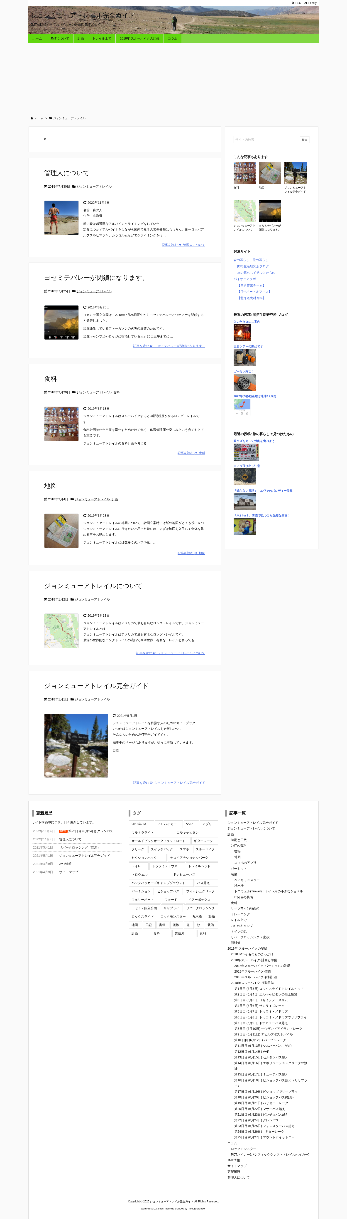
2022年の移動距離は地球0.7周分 (255, 396)
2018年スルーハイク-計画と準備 (254, 960)
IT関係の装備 (243, 897)
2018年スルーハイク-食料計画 (255, 977)
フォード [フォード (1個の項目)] (171, 899)
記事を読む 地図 (191, 553)
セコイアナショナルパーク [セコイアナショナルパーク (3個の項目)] (189, 857)
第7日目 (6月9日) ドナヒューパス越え (261, 1023)
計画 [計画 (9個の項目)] (135, 933)
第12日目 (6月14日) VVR (251, 1051)
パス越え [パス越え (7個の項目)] (203, 883)
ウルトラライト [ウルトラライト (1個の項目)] (143, 832)
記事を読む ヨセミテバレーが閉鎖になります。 (169, 346)
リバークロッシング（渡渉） (251, 937)
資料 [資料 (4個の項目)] (156, 933)
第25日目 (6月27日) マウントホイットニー (264, 1137)
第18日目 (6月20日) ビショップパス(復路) (263, 1097)
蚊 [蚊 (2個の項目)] (198, 925)
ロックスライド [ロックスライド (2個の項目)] (143, 916)
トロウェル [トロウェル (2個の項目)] (139, 874)
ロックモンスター (243, 1149)
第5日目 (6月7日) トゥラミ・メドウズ (261, 1011)
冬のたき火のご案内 (247, 321)
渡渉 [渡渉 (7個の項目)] (176, 925)
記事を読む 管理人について (183, 245)
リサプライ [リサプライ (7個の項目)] (171, 908)
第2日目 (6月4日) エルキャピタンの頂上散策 (265, 994)
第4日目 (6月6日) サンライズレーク (259, 1006)
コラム (232, 1143)
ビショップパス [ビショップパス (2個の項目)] (168, 891)
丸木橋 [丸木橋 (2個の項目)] (197, 916)
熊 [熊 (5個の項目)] (188, 925)
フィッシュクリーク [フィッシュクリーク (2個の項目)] (200, 891)
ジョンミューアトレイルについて (93, 585)
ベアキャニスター (247, 880)
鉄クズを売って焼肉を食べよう (254, 441)
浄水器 (239, 885)
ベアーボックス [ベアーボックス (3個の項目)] (199, 899)
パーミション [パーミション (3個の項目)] (141, 891)
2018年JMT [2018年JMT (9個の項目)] (140, 824)
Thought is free (196, 1208)
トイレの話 (239, 931)
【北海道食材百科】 (251, 298)
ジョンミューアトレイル (94, 186)
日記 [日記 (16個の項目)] (148, 925)
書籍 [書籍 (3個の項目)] (162, 925)
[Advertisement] (173, 77)
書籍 (237, 851)
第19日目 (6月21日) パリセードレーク (261, 1103)
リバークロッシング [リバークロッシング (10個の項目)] (200, 908)
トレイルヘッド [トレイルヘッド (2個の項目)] (199, 866)
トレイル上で (237, 920)
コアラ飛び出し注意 (247, 466)
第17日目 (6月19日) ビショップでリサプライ (266, 1091)
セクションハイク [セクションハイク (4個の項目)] (144, 857)
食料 (50, 378)
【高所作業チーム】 (251, 285)
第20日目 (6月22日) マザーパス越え (259, 1109)
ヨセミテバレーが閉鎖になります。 (96, 277)
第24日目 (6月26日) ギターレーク (259, 1131)
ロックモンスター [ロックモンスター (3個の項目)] (173, 916)
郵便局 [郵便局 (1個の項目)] (179, 933)
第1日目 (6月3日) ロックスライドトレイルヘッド (269, 989)
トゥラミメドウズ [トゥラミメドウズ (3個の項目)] (164, 866)
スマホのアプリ (245, 862)
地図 (50, 485)
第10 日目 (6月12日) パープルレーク (260, 1040)
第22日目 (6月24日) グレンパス (256, 1120)
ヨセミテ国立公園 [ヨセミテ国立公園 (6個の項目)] (144, 908)
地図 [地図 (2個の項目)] (135, 925)
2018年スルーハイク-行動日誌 (252, 983)
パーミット (239, 868)
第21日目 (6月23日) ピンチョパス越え (261, 1114)
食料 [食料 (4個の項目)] (203, 933)
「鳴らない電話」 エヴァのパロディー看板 (263, 490)
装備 (234, 874)
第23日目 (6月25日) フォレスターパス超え (264, 1126)
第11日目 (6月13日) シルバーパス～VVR (263, 1046)
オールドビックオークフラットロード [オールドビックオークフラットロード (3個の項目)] (159, 841)
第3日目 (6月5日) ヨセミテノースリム (261, 1000)
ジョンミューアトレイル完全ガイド (96, 685)
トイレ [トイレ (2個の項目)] (136, 866)
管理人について (67, 172)
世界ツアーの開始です (248, 346)
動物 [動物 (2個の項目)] (211, 916)
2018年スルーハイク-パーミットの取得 (262, 966)
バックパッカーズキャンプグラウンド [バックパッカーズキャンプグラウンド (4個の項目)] (159, 883)
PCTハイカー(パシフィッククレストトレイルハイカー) (270, 1154)
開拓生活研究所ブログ (253, 266)
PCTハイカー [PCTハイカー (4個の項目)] (167, 824)
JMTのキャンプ (242, 926)
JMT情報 (233, 1160)
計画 (115, 499)
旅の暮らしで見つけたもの (256, 272)
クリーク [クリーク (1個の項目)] (138, 849)
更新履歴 (233, 1172)
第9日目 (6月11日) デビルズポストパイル (263, 1034)
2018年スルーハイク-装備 (252, 971)
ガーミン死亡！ (244, 371)
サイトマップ (237, 1166)
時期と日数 (239, 840)
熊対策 (235, 943)
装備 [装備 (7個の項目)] (211, 925)
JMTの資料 (239, 845)
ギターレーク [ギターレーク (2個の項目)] (203, 841)
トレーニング (240, 914)
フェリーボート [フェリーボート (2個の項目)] (143, 899)
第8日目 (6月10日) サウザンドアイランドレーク (268, 1028)
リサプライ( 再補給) (245, 908)
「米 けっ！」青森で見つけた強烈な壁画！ (262, 515)
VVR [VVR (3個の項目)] (189, 824)
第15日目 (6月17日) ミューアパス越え (261, 1074)
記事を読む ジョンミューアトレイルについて (170, 653)
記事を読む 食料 (191, 453)
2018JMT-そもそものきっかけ (252, 954)
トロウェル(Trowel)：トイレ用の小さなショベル (268, 891)
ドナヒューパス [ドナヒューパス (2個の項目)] (184, 874)
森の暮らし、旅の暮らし (251, 260)
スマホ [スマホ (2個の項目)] (184, 849)
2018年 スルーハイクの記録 (247, 948)
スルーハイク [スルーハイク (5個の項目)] (205, 849)
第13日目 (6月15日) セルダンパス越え (261, 1057)
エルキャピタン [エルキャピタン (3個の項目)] (187, 832)
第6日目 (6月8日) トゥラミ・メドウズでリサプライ (270, 1017)
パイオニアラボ (245, 279)
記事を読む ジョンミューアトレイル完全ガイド (169, 783)
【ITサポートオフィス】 (254, 291)
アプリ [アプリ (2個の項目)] (207, 824)
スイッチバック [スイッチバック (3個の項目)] (162, 849)
